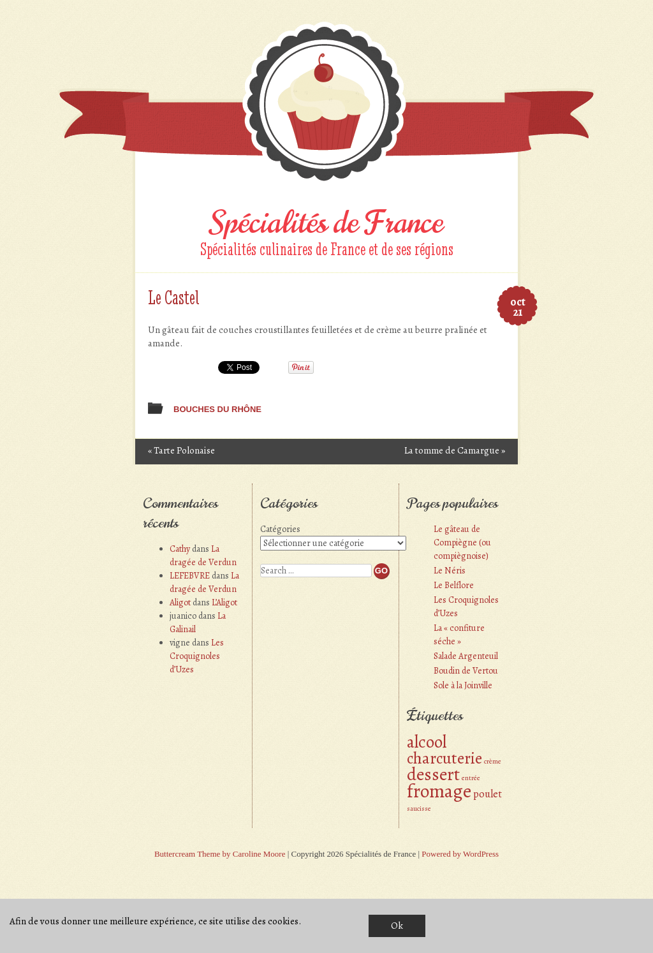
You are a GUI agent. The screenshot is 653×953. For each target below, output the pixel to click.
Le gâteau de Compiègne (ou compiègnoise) (462, 542)
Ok (397, 925)
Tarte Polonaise (181, 450)
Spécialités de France (326, 222)
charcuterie (444, 758)
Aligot (180, 602)
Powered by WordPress (460, 854)
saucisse (419, 808)
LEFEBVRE (190, 576)
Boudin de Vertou (466, 671)
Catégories (280, 529)
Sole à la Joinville (463, 685)
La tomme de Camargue (454, 450)
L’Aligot (224, 602)
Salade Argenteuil (466, 656)
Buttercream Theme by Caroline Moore (220, 854)
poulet (487, 794)
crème (492, 761)
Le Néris (450, 571)
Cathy (180, 549)
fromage (439, 791)
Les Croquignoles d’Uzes (197, 656)
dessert (433, 774)
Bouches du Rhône (217, 409)
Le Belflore (454, 585)
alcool (426, 741)
